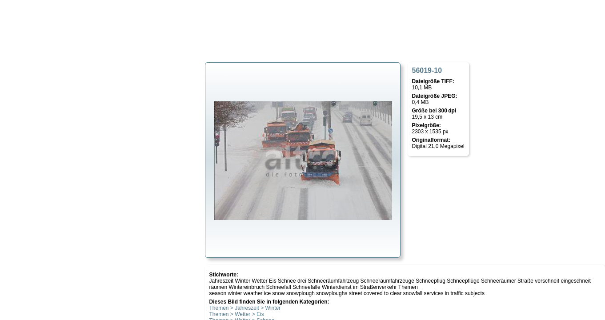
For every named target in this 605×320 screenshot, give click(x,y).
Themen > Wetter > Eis (236, 314)
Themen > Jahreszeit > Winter (245, 308)
